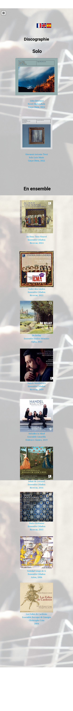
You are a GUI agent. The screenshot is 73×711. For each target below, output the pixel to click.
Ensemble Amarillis (36, 436)
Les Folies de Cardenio (36, 614)
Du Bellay (36, 335)
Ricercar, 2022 (36, 295)
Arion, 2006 (36, 577)
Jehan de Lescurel (36, 481)
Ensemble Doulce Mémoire (36, 338)
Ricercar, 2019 (36, 389)
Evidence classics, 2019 (36, 439)
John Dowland (37, 100)
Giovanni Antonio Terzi (36, 154)
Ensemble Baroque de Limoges (36, 617)
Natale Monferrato (37, 383)
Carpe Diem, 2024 (36, 107)
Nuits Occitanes (36, 523)
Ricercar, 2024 (36, 242)
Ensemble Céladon (36, 239)
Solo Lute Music (36, 157)
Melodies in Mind (36, 433)
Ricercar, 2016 (36, 487)
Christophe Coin (36, 620)
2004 (36, 623)
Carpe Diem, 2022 (36, 160)
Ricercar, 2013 (36, 529)
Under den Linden (36, 288)
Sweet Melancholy (36, 103)
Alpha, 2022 (36, 341)
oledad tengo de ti (37, 570)
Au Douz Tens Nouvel (36, 236)
